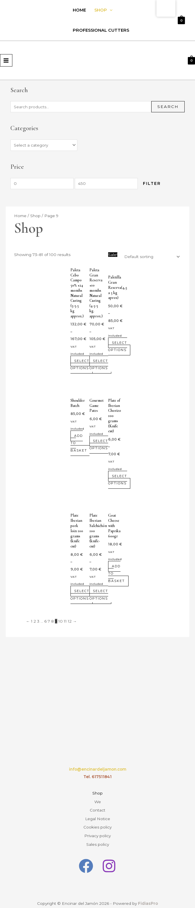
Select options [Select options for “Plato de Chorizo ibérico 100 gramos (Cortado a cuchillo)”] (118, 479)
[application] (109, 10)
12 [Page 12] (70, 621)
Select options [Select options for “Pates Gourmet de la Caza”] (99, 444)
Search (168, 106)
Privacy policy (97, 829)
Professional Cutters (101, 30)
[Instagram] (109, 857)
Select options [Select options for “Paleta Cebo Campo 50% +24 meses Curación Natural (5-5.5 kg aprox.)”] (80, 364)
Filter (152, 183)
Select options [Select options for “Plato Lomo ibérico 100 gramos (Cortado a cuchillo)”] (80, 594)
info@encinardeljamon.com (97, 769)
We (97, 800)
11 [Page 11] (65, 621)
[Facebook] (86, 857)
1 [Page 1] (31, 621)
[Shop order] (151, 256)
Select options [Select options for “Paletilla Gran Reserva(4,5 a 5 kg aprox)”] (118, 346)
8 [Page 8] (52, 621)
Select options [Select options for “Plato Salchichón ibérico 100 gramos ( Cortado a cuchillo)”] (99, 594)
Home (79, 10)
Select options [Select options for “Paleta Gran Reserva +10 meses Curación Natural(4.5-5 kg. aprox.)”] (99, 364)
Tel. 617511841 (97, 776)
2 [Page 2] (35, 621)
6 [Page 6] (45, 621)
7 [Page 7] (49, 621)
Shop (103, 10)
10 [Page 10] (60, 621)
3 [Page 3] (38, 621)
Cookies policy (97, 822)
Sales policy (97, 836)
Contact (97, 807)
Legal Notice (97, 814)
